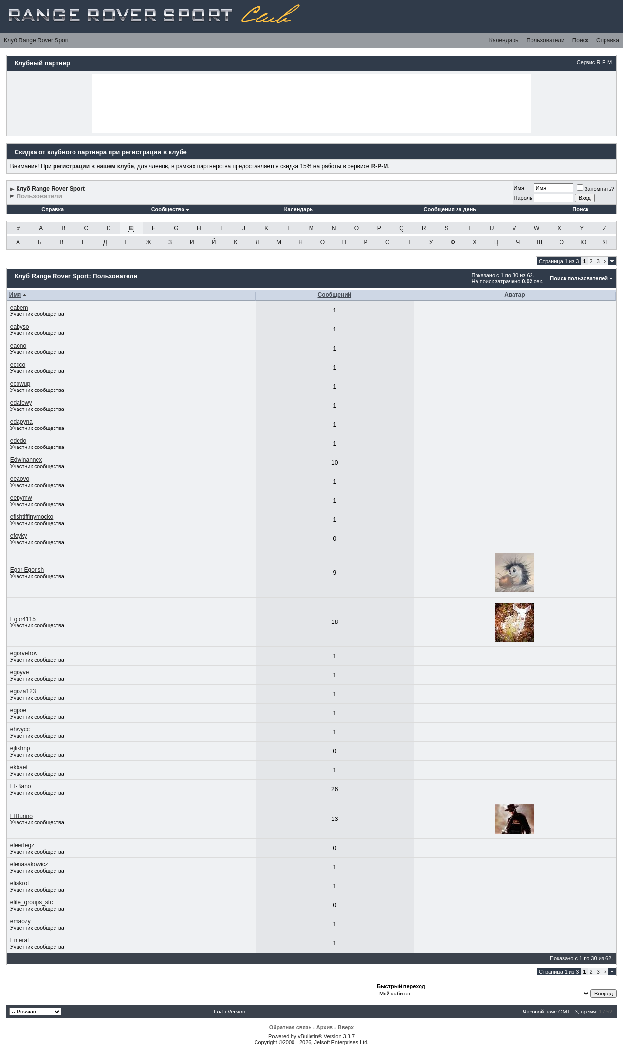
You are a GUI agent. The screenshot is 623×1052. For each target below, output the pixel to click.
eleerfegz (22, 845)
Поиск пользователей (579, 278)
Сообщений (334, 295)
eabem (19, 307)
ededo (18, 440)
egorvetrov (24, 653)
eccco (17, 364)
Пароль (523, 198)
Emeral (19, 940)
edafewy (21, 402)
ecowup (20, 383)
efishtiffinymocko (31, 516)
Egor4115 (23, 619)
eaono (18, 345)
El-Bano (20, 786)
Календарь (504, 40)
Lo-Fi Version (229, 1011)
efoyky (18, 535)
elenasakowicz (29, 864)
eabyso (19, 326)
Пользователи (545, 40)
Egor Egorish (27, 569)
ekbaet (19, 767)
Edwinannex (26, 459)
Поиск (580, 40)
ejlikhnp (20, 748)
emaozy (20, 921)
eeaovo (19, 478)
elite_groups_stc (31, 902)
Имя (519, 188)
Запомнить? (596, 189)
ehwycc (20, 729)
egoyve (19, 672)
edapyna (21, 421)
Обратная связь (290, 1027)
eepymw (21, 497)
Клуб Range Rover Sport (36, 40)
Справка (607, 40)
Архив (324, 1027)
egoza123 (23, 691)
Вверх (346, 1027)
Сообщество (170, 209)
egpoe (18, 710)
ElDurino (21, 816)
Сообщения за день (450, 209)
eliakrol (19, 883)
